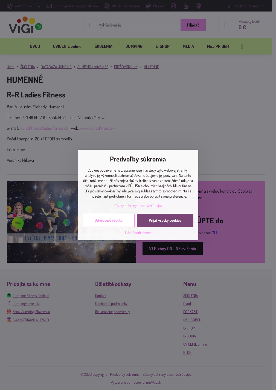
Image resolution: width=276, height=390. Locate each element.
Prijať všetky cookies (165, 220)
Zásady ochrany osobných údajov (138, 205)
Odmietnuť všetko (109, 220)
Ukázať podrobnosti (138, 232)
